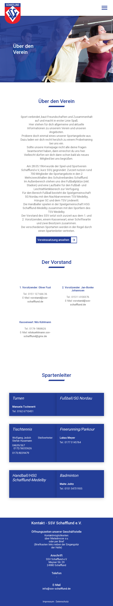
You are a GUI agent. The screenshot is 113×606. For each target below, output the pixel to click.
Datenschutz (62, 601)
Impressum (48, 601)
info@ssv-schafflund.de (56, 588)
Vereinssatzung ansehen (53, 239)
